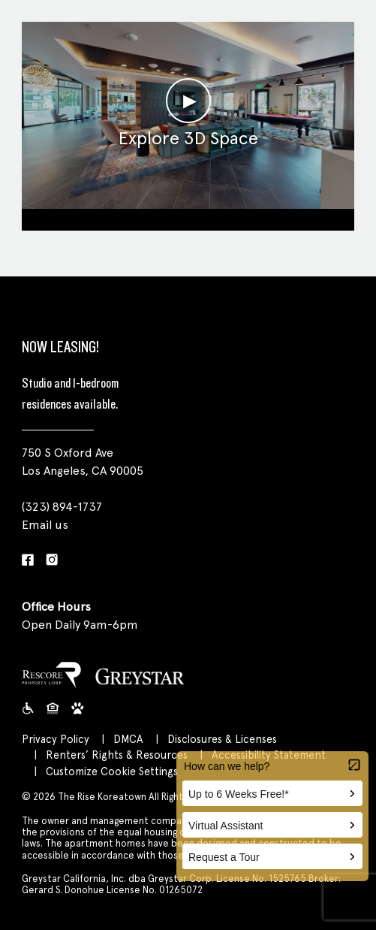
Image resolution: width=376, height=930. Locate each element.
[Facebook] (28, 561)
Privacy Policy (55, 738)
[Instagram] (52, 561)
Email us (45, 525)
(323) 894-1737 (62, 507)
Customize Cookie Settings (112, 771)
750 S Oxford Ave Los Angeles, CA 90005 (82, 461)
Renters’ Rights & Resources (117, 754)
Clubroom (188, 217)
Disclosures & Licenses (222, 738)
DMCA (128, 738)
